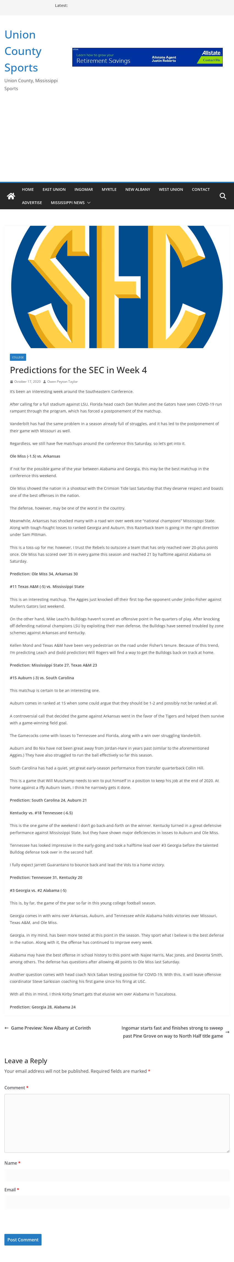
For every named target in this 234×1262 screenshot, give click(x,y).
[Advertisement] (117, 140)
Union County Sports (23, 51)
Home (28, 189)
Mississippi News (68, 202)
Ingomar (84, 189)
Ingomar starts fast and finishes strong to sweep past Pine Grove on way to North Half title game (176, 1032)
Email (11, 1190)
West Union (171, 189)
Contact (201, 189)
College (18, 357)
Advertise (32, 202)
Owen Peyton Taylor (62, 381)
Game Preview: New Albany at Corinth (47, 1028)
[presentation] (42, 1222)
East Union (54, 189)
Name (12, 1163)
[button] (88, 203)
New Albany (137, 189)
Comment (16, 1088)
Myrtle (109, 189)
